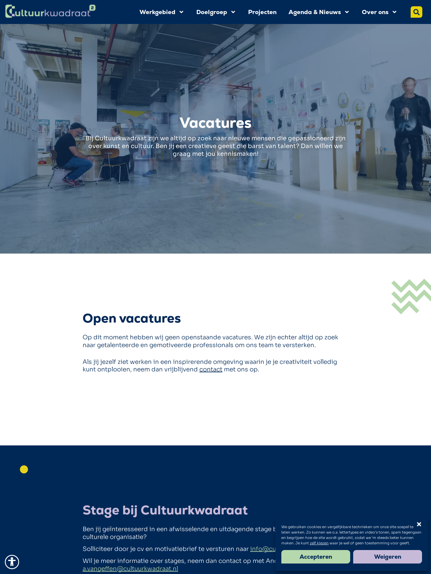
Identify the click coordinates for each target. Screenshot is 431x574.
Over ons (379, 12)
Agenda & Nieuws (319, 12)
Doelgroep (216, 12)
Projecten (262, 12)
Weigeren (387, 557)
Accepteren (316, 557)
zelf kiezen (319, 543)
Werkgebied (161, 12)
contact (210, 369)
